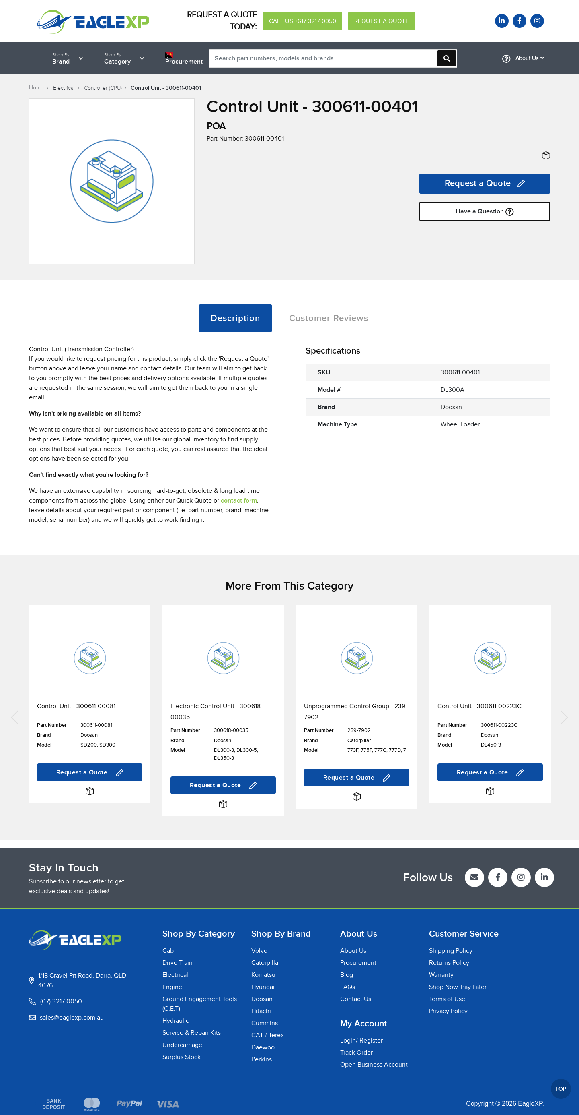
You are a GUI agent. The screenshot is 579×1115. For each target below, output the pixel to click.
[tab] (235, 318)
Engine (172, 987)
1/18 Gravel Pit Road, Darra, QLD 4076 (82, 980)
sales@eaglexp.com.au (72, 1018)
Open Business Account (374, 1065)
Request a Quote (485, 183)
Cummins (264, 1023)
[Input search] (333, 58)
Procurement (358, 963)
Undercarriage (182, 1045)
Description (235, 318)
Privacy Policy (448, 1011)
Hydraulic (175, 1021)
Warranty (441, 975)
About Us (523, 59)
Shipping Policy (450, 951)
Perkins (261, 1059)
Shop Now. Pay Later (458, 987)
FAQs (347, 987)
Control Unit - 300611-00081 (76, 706)
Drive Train (177, 963)
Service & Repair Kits (191, 1033)
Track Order (356, 1053)
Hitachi (261, 1011)
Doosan (262, 999)
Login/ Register (361, 1040)
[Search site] (446, 58)
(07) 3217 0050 (61, 1001)
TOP (561, 1089)
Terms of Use (447, 999)
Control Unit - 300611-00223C (479, 706)
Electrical (175, 975)
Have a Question (485, 211)
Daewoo (263, 1047)
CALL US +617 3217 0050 (302, 21)
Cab (168, 951)
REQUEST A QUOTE (381, 21)
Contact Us (355, 999)
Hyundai (263, 987)
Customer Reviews (328, 318)
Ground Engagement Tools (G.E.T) (199, 1004)
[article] (89, 716)
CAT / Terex (267, 1035)
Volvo (259, 951)
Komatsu (263, 975)
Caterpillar (265, 963)
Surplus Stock (181, 1057)
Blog (346, 975)
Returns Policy (449, 963)
